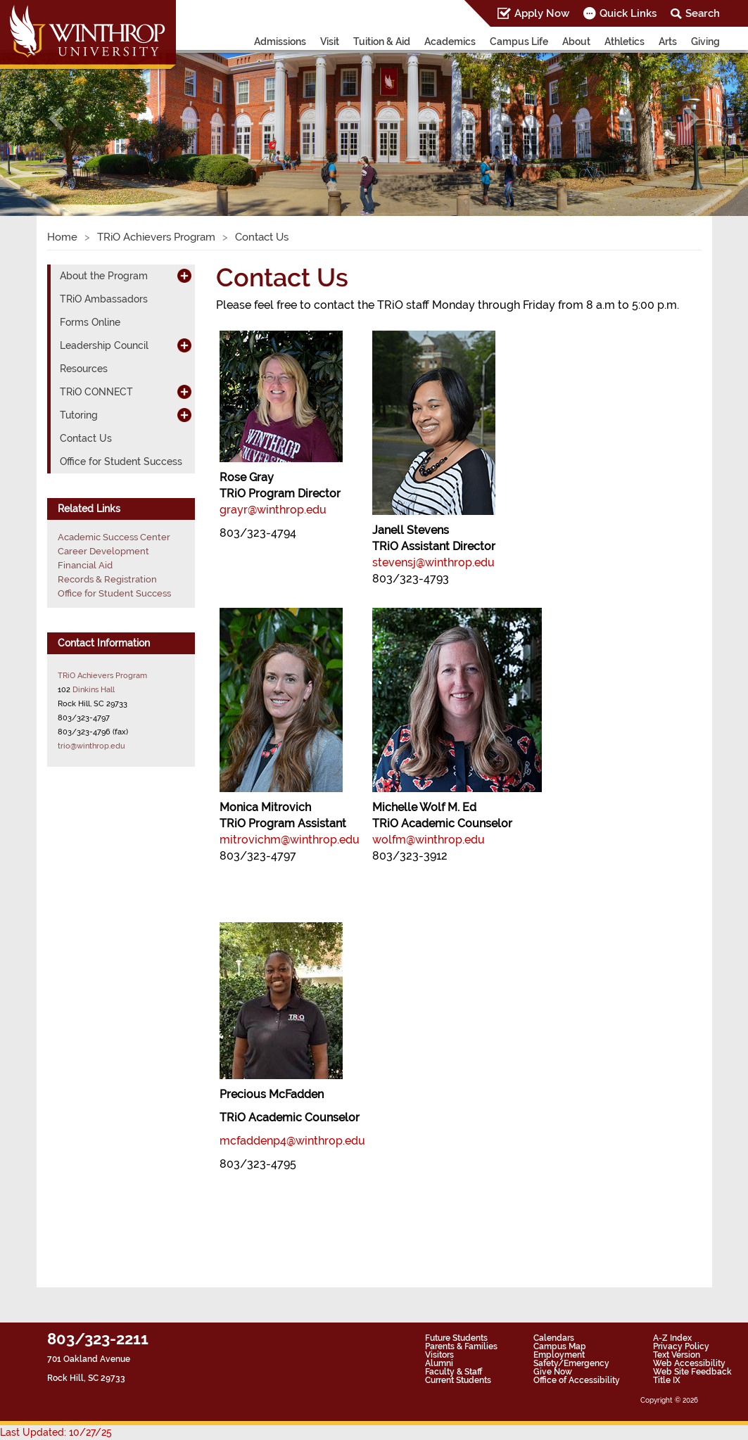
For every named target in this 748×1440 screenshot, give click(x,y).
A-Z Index (672, 1338)
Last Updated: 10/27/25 (56, 1432)
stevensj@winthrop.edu (433, 562)
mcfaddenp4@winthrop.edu (292, 1140)
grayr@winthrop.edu (273, 509)
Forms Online (90, 322)
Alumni (439, 1363)
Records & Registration (107, 579)
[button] (56, 119)
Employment (559, 1355)
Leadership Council (104, 345)
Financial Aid (85, 565)
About (576, 41)
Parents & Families (461, 1346)
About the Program (104, 275)
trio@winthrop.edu (91, 746)
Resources (84, 368)
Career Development (103, 551)
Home (62, 237)
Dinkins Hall (93, 689)
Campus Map (559, 1346)
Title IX (666, 1380)
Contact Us (86, 438)
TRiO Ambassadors (104, 299)
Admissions (280, 41)
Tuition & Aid (381, 41)
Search (702, 13)
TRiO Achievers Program (156, 237)
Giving (705, 41)
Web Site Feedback (692, 1372)
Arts (668, 41)
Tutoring (79, 415)
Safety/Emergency (571, 1363)
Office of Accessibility (576, 1380)
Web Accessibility (689, 1363)
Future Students (456, 1338)
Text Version (676, 1355)
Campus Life (519, 41)
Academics (450, 41)
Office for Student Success (121, 461)
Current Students (458, 1380)
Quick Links (628, 13)
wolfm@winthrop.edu (428, 839)
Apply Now (541, 13)
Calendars (553, 1338)
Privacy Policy (681, 1346)
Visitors (439, 1355)
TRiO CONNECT (96, 391)
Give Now (552, 1372)
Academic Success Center (114, 537)
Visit (329, 41)
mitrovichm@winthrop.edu (290, 839)
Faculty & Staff (453, 1372)
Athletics (624, 41)
